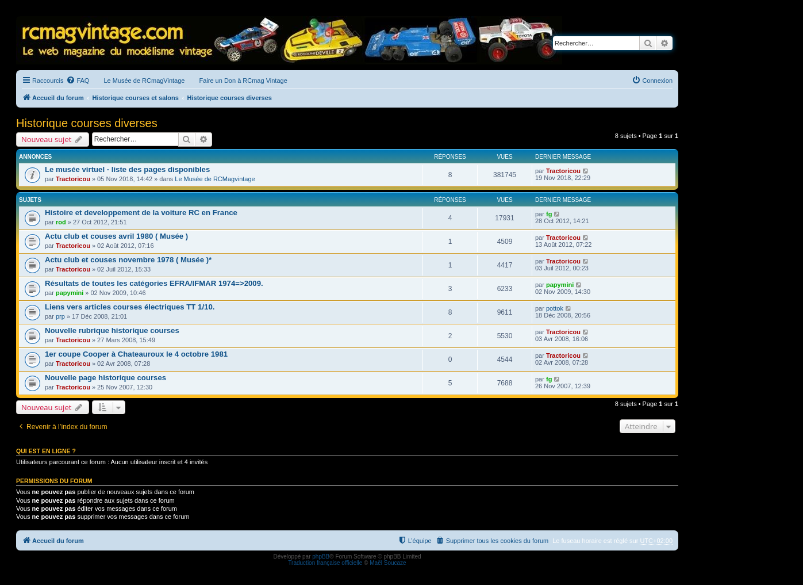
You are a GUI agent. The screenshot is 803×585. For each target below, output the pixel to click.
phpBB (320, 556)
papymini (69, 292)
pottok (554, 308)
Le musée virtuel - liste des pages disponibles (127, 169)
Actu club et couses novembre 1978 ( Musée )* (128, 259)
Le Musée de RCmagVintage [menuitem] (144, 80)
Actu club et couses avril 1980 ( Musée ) (116, 236)
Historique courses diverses (86, 123)
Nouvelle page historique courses (105, 377)
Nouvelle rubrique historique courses (112, 330)
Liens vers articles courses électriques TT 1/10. (129, 307)
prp (60, 316)
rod (61, 222)
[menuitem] (77, 80)
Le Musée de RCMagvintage (215, 178)
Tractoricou (73, 178)
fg (549, 214)
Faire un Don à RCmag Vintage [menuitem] (243, 80)
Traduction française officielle (325, 563)
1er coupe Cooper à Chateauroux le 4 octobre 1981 (136, 354)
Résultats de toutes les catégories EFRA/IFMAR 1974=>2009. (154, 283)
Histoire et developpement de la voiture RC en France (141, 212)
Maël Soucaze (388, 563)
